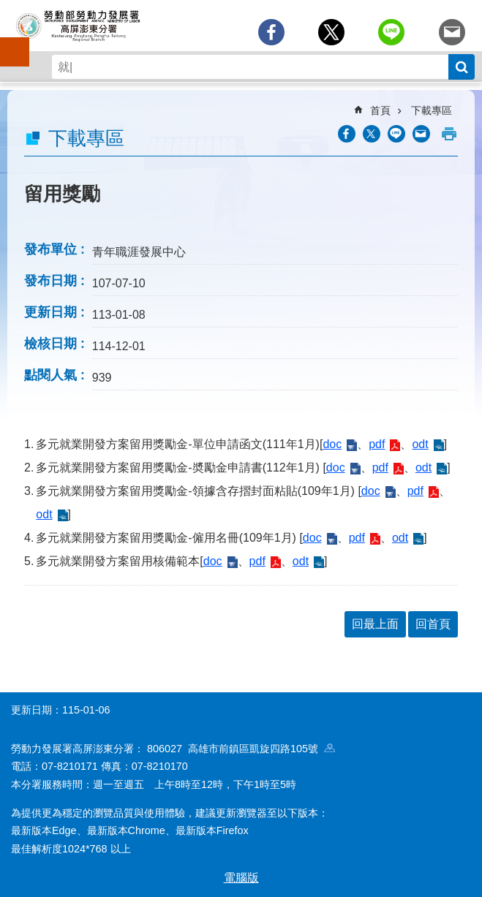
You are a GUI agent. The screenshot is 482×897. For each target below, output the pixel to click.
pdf (377, 444)
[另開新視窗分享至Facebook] (271, 32)
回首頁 (433, 624)
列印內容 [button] (449, 134)
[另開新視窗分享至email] (452, 32)
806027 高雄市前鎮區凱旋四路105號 (241, 748)
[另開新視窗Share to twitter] (331, 32)
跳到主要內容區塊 (7, 7)
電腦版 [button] (241, 877)
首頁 (380, 110)
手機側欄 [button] (8, 41)
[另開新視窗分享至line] (391, 32)
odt (420, 444)
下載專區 (431, 110)
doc (332, 444)
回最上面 (375, 624)
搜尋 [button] (461, 67)
